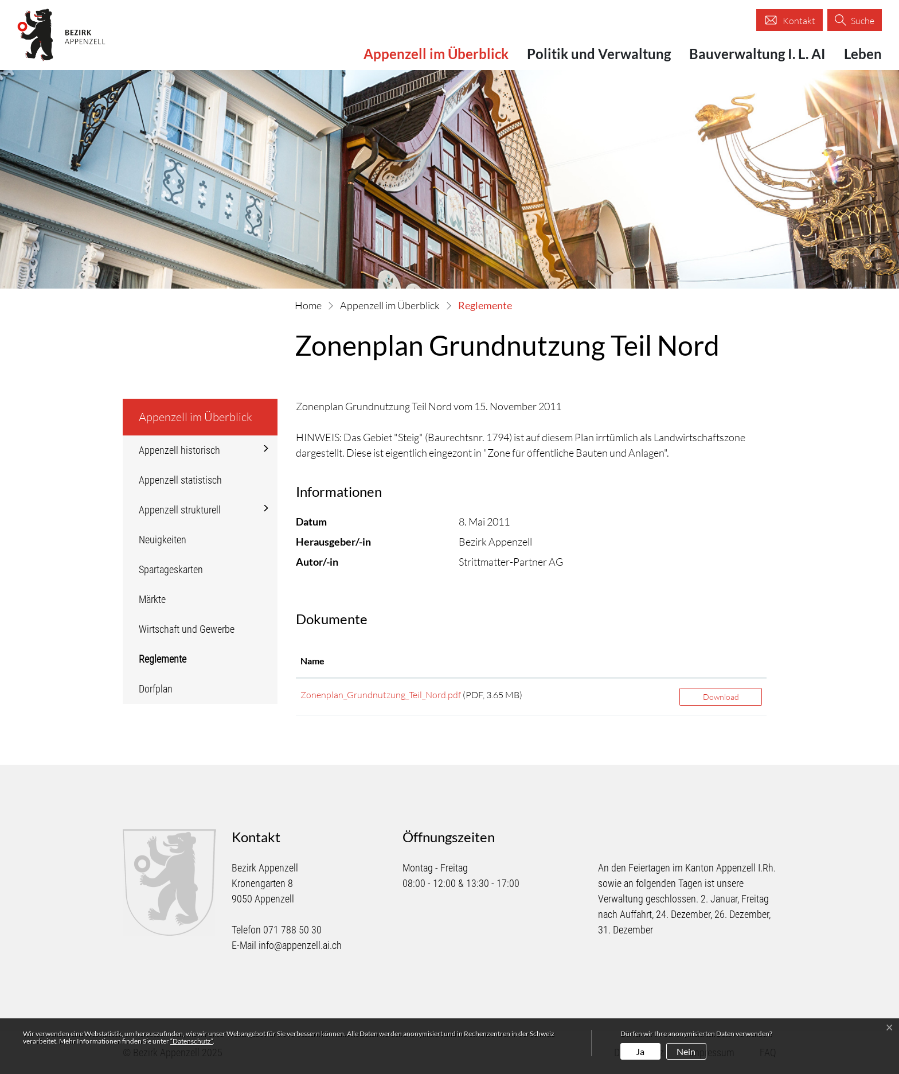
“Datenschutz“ (191, 1041)
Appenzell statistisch (180, 480)
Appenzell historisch (179, 450)
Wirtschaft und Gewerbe (186, 629)
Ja (640, 1051)
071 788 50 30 (292, 930)
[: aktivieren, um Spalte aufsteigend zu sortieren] (721, 661)
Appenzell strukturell (180, 510)
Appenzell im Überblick (436, 53)
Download (721, 697)
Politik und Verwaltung (599, 53)
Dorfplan (156, 689)
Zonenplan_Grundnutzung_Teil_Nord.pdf (380, 695)
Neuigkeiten (162, 540)
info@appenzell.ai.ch (300, 945)
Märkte (152, 599)
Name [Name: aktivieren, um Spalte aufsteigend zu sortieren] (312, 660)
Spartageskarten (171, 569)
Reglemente (172, 663)
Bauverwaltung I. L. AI (757, 53)
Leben (863, 53)
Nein (686, 1051)
